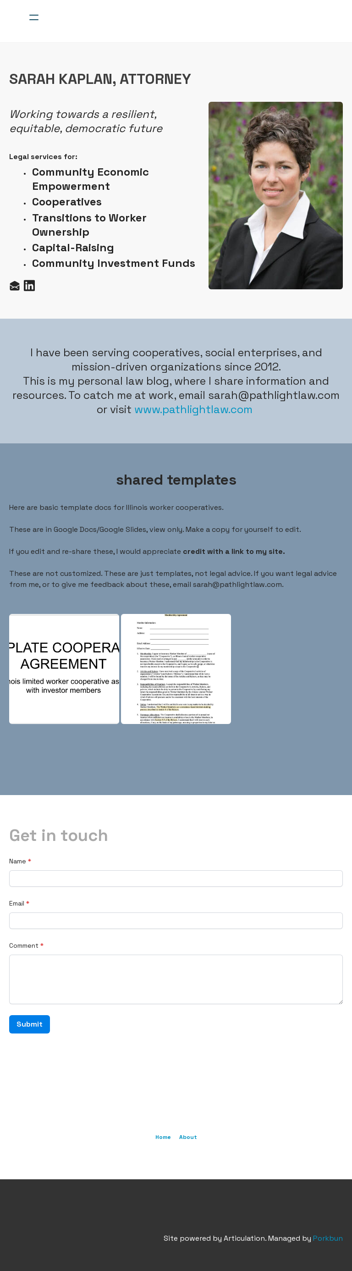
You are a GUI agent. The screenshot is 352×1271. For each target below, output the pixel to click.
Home (163, 1137)
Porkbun (328, 1238)
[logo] (188, 17)
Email (16, 903)
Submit (29, 1024)
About (188, 1137)
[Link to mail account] (14, 285)
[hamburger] (34, 17)
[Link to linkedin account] (29, 285)
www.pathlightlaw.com (193, 409)
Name (17, 861)
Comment (23, 945)
